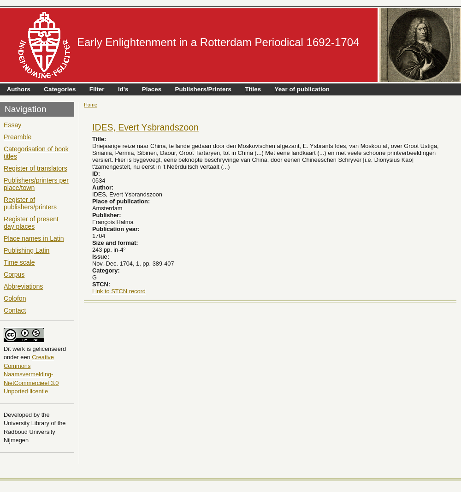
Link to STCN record (119, 291)
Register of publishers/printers (30, 203)
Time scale (19, 262)
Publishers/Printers (203, 89)
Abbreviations (23, 286)
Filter (97, 89)
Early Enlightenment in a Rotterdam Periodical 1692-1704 (218, 42)
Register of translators (35, 168)
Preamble (17, 137)
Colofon (15, 298)
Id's (123, 89)
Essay (12, 125)
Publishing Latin (26, 250)
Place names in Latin (34, 238)
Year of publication (302, 89)
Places (151, 89)
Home (90, 104)
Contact (15, 310)
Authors (18, 89)
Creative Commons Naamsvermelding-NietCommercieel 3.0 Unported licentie (31, 374)
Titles (253, 89)
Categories (60, 89)
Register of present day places (31, 222)
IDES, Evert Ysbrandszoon (145, 127)
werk (18, 348)
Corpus (14, 274)
